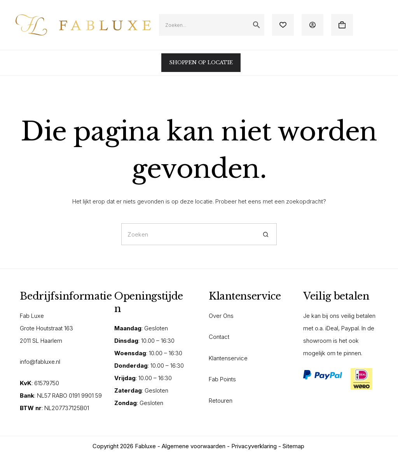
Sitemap (293, 446)
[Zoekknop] (266, 234)
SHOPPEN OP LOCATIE (201, 62)
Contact (219, 336)
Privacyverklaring (254, 446)
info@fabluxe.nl (40, 361)
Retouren (220, 400)
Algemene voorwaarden (193, 446)
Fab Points (222, 379)
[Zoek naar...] (188, 234)
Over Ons (221, 315)
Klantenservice (228, 358)
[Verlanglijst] (283, 25)
